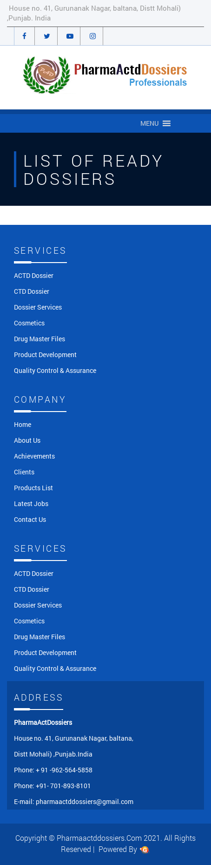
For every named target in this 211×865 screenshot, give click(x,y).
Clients (24, 471)
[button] (149, 123)
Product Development (45, 354)
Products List (33, 487)
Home (22, 424)
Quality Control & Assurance (55, 370)
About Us (27, 440)
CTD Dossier (31, 291)
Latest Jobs (31, 503)
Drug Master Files (39, 338)
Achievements (34, 456)
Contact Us (30, 519)
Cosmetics (29, 322)
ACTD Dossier (33, 275)
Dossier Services (38, 307)
